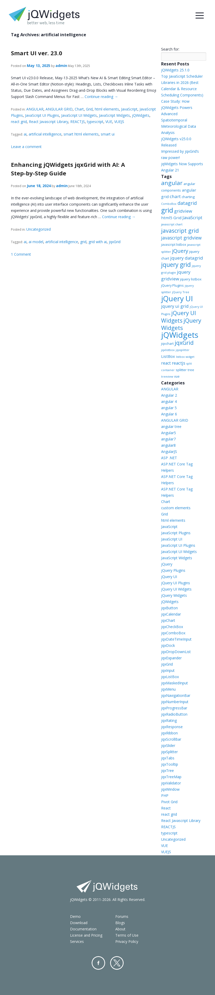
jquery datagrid (186, 258)
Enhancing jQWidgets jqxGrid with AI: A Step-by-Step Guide (68, 169)
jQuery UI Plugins (175, 582)
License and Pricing (86, 935)
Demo (75, 916)
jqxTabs (167, 758)
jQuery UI (177, 298)
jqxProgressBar (174, 707)
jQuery (180, 250)
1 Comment (21, 254)
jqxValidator (171, 783)
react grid (19, 121)
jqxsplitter (182, 350)
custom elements (176, 507)
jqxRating (169, 720)
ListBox (168, 356)
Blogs (120, 922)
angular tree (171, 426)
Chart (79, 109)
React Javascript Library (48, 121)
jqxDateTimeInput (176, 639)
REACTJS (77, 121)
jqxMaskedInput (174, 682)
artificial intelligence (45, 134)
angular (171, 183)
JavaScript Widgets (114, 115)
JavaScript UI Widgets (79, 115)
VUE (108, 121)
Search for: (170, 49)
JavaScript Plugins (176, 532)
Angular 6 (169, 413)
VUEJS (119, 121)
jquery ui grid (175, 306)
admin (61, 65)
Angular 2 (169, 395)
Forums (121, 916)
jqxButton (169, 607)
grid (83, 241)
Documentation (83, 928)
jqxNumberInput (174, 701)
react (166, 363)
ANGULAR (34, 109)
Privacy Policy (126, 941)
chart (175, 196)
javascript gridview (181, 238)
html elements (107, 109)
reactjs (178, 363)
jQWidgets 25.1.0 (175, 69)
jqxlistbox (168, 350)
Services (77, 941)
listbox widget (185, 357)
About (120, 928)
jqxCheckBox (172, 626)
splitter (181, 369)
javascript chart (171, 224)
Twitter (117, 963)
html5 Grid (171, 217)
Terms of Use (126, 935)
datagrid (187, 203)
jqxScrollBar (171, 739)
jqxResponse (172, 726)
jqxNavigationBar (175, 695)
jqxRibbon (169, 732)
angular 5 (169, 407)
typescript (95, 121)
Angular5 (168, 432)
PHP (164, 795)
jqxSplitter (169, 751)
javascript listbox (173, 244)
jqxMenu (168, 689)
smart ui (108, 134)
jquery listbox (190, 279)
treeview (167, 376)
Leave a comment (26, 146)
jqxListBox (170, 676)
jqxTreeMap (171, 776)
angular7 (168, 439)
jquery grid (176, 264)
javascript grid (180, 230)
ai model (36, 241)
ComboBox (168, 204)
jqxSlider (168, 745)
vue (177, 376)
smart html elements (81, 134)
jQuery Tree (180, 292)
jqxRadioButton (174, 714)
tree (191, 370)
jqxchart (167, 343)
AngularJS (169, 451)
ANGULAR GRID (59, 109)
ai (25, 134)
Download (78, 922)
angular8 (168, 445)
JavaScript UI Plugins (42, 115)
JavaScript (129, 109)
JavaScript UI (171, 539)
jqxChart (168, 620)
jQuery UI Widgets (178, 316)
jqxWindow (170, 789)
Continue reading (101, 96)
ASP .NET (169, 457)
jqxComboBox (173, 632)
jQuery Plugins (172, 285)
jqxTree (167, 770)
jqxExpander (171, 657)
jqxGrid (115, 241)
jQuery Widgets (181, 323)
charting (188, 196)
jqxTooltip (169, 764)
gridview (183, 211)
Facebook (98, 963)
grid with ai (97, 241)
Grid (89, 109)
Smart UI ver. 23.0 (36, 53)
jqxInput (168, 670)
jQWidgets (140, 115)
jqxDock (168, 645)
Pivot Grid (169, 801)
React (166, 808)
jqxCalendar (171, 614)
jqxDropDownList (176, 651)
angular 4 (169, 401)
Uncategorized (38, 229)
